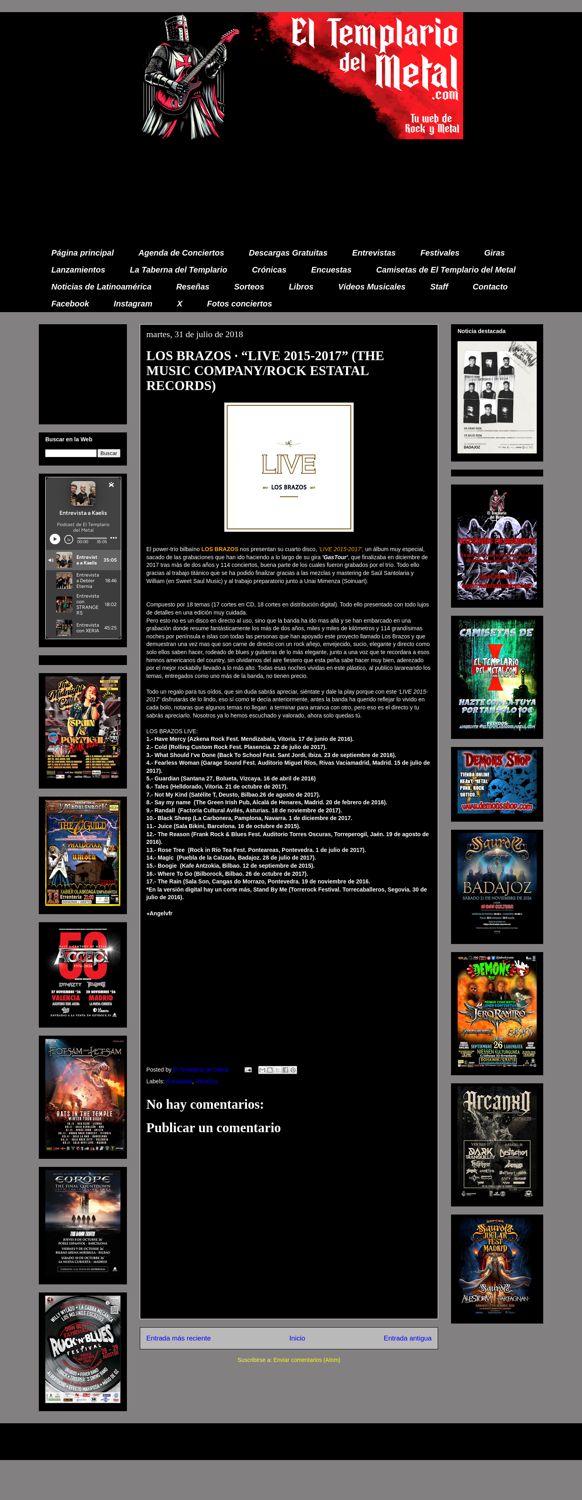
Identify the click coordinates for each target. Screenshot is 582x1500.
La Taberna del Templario (178, 269)
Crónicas (269, 269)
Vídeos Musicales (372, 286)
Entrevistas (374, 252)
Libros (301, 286)
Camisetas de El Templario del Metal (446, 269)
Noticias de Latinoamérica (101, 286)
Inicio (297, 1338)
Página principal (82, 252)
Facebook (70, 303)
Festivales (440, 252)
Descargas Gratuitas (288, 252)
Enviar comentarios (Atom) (306, 1360)
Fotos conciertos (239, 303)
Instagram (133, 303)
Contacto (490, 286)
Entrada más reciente (178, 1338)
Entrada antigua (408, 1338)
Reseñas (192, 286)
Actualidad (179, 1081)
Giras (494, 252)
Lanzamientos (78, 269)
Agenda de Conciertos (181, 252)
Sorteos (249, 286)
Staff (439, 286)
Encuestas (331, 269)
